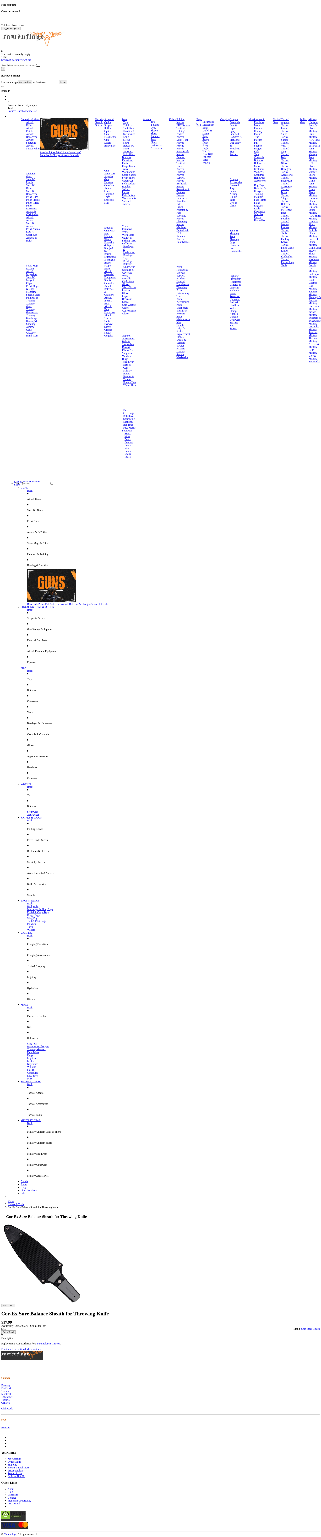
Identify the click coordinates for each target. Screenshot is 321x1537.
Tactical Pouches (285, 217)
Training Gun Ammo (32, 311)
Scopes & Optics (109, 121)
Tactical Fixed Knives (180, 166)
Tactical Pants (285, 127)
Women (147, 119)
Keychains (259, 211)
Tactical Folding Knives (285, 239)
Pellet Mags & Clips (32, 287)
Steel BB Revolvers (31, 192)
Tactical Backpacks (286, 179)
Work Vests (128, 234)
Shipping (12, 1464)
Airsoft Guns (33, 119)
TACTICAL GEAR (31, 1081)
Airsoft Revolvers (31, 135)
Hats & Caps (127, 366)
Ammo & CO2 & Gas (32, 213)
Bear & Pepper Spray (233, 128)
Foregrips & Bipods (109, 244)
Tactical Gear (277, 121)
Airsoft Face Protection (109, 309)
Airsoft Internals (70, 155)
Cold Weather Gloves (129, 306)
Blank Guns (32, 335)
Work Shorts (128, 172)
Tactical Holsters (285, 202)
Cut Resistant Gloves (129, 312)
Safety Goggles (108, 334)
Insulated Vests (127, 230)
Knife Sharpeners (182, 306)
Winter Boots (128, 449)
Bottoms (126, 157)
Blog (23, 1187)
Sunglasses (127, 353)
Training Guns (30, 305)
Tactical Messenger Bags (286, 210)
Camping (225, 119)
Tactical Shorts (285, 138)
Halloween (259, 163)
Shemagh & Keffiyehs (129, 420)
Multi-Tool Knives (182, 141)
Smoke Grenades (109, 281)
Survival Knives (180, 179)
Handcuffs (181, 198)
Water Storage (234, 309)
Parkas (125, 192)
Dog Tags (259, 185)
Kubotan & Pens (182, 211)
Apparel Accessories (128, 337)
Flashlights (235, 278)
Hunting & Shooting (31, 322)
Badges (258, 148)
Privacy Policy (15, 1470)
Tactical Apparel (285, 121)
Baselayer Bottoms (128, 262)
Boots (128, 433)
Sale (23, 1193)
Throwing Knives (181, 223)
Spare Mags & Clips (32, 267)
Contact (12, 1497)
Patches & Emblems (259, 121)
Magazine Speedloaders (33, 293)
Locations (13, 1494)
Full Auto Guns (66, 152)
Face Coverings (128, 411)
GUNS (24, 487)
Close (62, 82)
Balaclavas (128, 416)
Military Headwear (314, 258)
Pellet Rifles (32, 202)
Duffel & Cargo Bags (207, 133)
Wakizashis (182, 357)
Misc (29, 1078)
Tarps (232, 188)
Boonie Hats (129, 382)
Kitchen (234, 313)
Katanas (180, 348)
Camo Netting (233, 192)
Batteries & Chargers (260, 189)
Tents (232, 236)
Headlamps (235, 281)
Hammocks (235, 251)
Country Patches (258, 132)
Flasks (257, 217)
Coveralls (259, 157)
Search (4, 65)
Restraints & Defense (182, 191)
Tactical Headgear (286, 167)
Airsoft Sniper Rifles (33, 147)
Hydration (235, 290)
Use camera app (30, 82)
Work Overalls (126, 277)
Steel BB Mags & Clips (30, 280)
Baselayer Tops (128, 256)
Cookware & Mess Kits (235, 322)
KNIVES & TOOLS (31, 817)
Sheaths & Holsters (181, 312)
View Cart (25, 60)
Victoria (5, 1399)
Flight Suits (128, 281)
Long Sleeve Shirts (126, 139)
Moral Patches (258, 127)
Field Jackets (129, 183)
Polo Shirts (129, 154)
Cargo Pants (128, 166)
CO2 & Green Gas (31, 233)
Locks (257, 208)
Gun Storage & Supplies (109, 173)
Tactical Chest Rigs (286, 185)
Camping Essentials (235, 121)
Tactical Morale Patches (285, 224)
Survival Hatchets (180, 277)
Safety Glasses (108, 328)
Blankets (234, 245)
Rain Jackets (128, 195)
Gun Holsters (108, 181)
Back (30, 490)
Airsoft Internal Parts (108, 300)
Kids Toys (32, 1075)
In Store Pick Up (16, 1476)
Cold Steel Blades (310, 1328)
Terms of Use (15, 1473)
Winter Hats (129, 385)
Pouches (206, 156)
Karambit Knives (181, 237)
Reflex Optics (107, 129)
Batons (180, 195)
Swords (180, 345)
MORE (24, 1004)
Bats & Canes (180, 205)
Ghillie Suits (233, 198)
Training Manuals (258, 195)
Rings (125, 359)
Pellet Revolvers (31, 207)
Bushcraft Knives (181, 185)
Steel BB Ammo (30, 224)
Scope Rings (107, 267)
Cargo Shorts (129, 174)
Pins (256, 142)
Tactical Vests (285, 144)
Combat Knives (180, 159)
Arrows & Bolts (31, 239)
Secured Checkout (10, 60)
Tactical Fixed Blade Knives (287, 247)
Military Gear (304, 121)
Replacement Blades (183, 335)
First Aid (234, 134)
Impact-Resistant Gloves (127, 299)
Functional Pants (127, 162)
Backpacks (208, 121)
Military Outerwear (314, 304)
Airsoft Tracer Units (108, 318)
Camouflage (10, 1534)
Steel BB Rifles (30, 186)
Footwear (127, 430)
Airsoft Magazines (31, 273)
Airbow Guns (30, 328)
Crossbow (31, 332)
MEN (24, 667)
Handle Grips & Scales (180, 328)
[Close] (3, 69)
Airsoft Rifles (29, 124)
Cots (232, 248)
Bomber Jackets (126, 188)
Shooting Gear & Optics (99, 122)
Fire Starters (234, 153)
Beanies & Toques (128, 378)
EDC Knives (183, 125)
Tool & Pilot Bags (207, 152)
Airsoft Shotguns (31, 141)
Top (153, 121)
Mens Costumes (259, 167)
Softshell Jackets (126, 202)
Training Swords (180, 353)
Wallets (206, 162)
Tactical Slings (285, 197)
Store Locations (29, 1190)
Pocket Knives (180, 135)
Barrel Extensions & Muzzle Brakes (110, 258)
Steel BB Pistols (30, 181)
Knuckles (181, 201)
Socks (128, 454)
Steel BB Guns (30, 175)
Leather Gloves (126, 291)
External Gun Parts (109, 229)
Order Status (14, 1461)
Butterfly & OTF (182, 232)
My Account (14, 1458)
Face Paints (260, 199)
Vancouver (6, 1397)
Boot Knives (182, 242)
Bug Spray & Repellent (235, 145)
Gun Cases (109, 185)
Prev (5, 1305)
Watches (126, 356)
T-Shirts (127, 125)
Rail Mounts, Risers (108, 236)
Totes (205, 159)
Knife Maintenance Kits (183, 319)
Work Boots (128, 438)
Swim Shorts (128, 177)
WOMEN (26, 784)
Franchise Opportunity (19, 1500)
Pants (153, 139)
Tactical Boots (285, 191)
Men (124, 119)
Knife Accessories (182, 300)
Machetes (181, 227)
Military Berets (127, 372)
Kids (256, 151)
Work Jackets (129, 198)
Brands (24, 1181)
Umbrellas (259, 220)
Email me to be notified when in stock (21, 1349)
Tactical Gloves (285, 162)
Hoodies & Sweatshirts (129, 132)
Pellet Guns (32, 196)
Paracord (234, 185)
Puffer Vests (128, 243)
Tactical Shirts (285, 132)
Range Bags (205, 141)
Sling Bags (205, 146)
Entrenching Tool (182, 294)
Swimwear (156, 145)
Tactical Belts (285, 156)
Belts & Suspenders (128, 343)
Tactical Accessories (287, 173)
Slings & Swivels (108, 249)
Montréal (6, 1394)
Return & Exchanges (18, 1467)
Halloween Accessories (260, 179)
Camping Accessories (236, 181)
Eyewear (108, 324)
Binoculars (109, 145)
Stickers (258, 145)
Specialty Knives (181, 217)
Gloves (125, 284)
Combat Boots (129, 444)
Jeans (125, 169)
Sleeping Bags (234, 241)
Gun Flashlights (110, 135)
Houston (5, 1427)
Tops (125, 122)
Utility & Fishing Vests (129, 239)
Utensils (234, 316)
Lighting (234, 276)
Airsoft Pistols (29, 129)
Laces (128, 456)
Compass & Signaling (236, 138)
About (24, 1184)
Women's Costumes (259, 173)
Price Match (14, 1503)
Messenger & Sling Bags (40, 909)
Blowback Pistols (49, 152)
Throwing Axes (181, 289)
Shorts (154, 142)
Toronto (5, 1391)
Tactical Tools (285, 232)
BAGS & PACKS (30, 900)
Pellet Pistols (33, 199)
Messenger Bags (208, 126)
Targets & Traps (109, 195)
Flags (257, 202)
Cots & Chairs (233, 204)
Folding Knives (180, 121)
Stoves (233, 328)
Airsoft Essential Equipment (110, 274)
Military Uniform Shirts (313, 198)
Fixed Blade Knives (182, 153)
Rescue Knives (180, 147)
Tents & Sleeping (234, 232)
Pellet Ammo (33, 229)
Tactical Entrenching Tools (287, 262)
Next (12, 1305)
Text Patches (258, 138)
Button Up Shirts (128, 147)
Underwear (129, 266)
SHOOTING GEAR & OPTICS (37, 607)
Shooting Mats (109, 201)
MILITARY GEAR (31, 1120)
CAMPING (27, 932)
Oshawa (5, 1402)
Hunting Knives (180, 173)
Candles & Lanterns (235, 286)
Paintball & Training (32, 299)
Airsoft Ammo (29, 219)
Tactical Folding (180, 129)
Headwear (128, 361)
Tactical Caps (285, 150)
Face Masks (129, 427)
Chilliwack (7, 1408)
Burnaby (5, 1385)
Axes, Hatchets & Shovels (182, 269)
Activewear (157, 148)
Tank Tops (128, 128)
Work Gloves (129, 287)
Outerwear (127, 180)
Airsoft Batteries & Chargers (60, 154)
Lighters (258, 205)
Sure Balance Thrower (48, 1343)
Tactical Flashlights (286, 255)
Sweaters (128, 151)
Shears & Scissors (181, 341)
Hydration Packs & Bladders (235, 302)
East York (6, 1388)
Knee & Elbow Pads (128, 349)
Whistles (258, 214)
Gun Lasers (107, 141)
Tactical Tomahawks (182, 283)
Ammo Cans (107, 189)
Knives (172, 119)
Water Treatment (235, 295)
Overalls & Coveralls (128, 271)
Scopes (108, 125)
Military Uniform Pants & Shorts (313, 124)
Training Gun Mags (31, 316)
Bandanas (128, 424)
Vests (125, 226)
